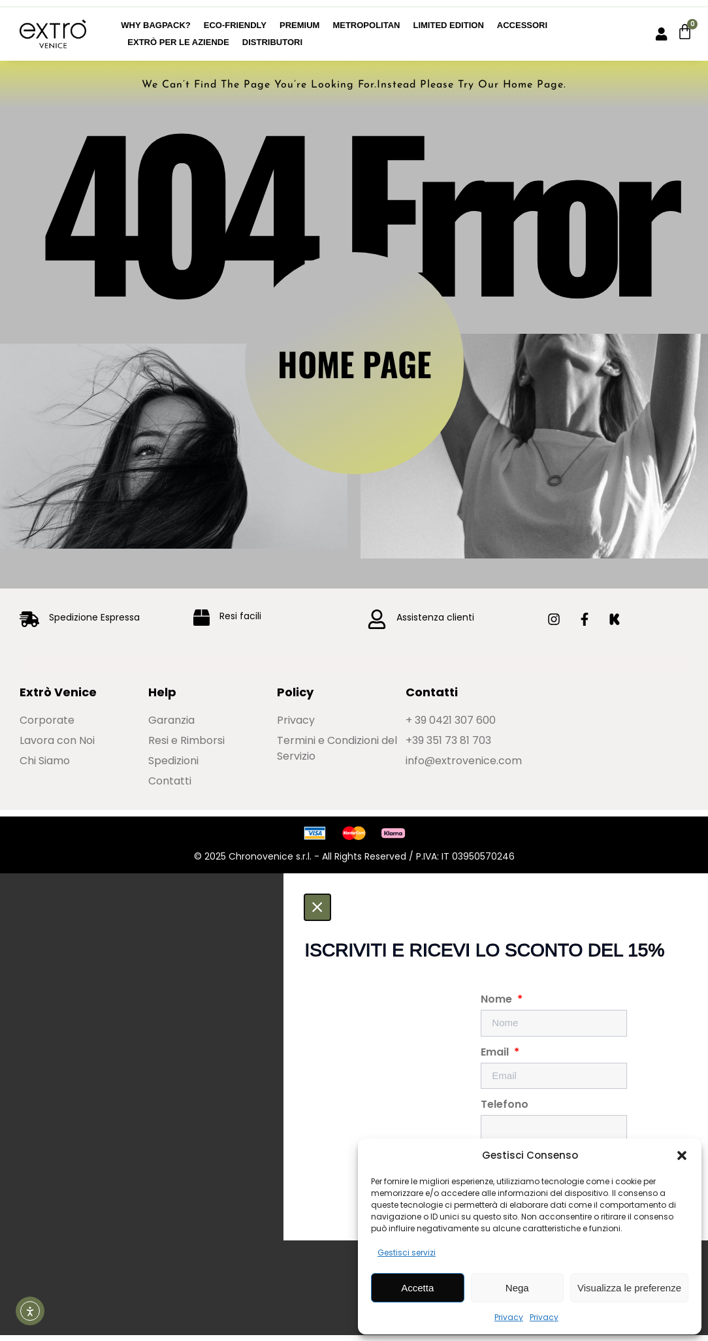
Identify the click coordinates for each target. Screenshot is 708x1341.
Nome (498, 1008)
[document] (354, 1110)
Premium (299, 25)
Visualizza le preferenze (629, 1287)
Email (496, 1060)
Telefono (504, 1113)
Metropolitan (366, 25)
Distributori (272, 42)
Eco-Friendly (235, 25)
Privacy (508, 1317)
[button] (681, 1155)
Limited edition (448, 25)
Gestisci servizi (407, 1252)
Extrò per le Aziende (178, 42)
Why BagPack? (155, 25)
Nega (517, 1287)
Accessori (522, 25)
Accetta (417, 1287)
